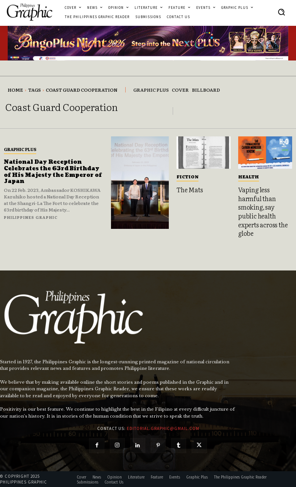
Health (248, 176)
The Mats (190, 189)
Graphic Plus (20, 149)
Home (15, 89)
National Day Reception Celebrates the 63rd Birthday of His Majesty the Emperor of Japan (53, 171)
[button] (281, 12)
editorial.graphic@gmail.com (163, 427)
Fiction (187, 176)
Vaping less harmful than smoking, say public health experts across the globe (263, 211)
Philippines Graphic (31, 217)
